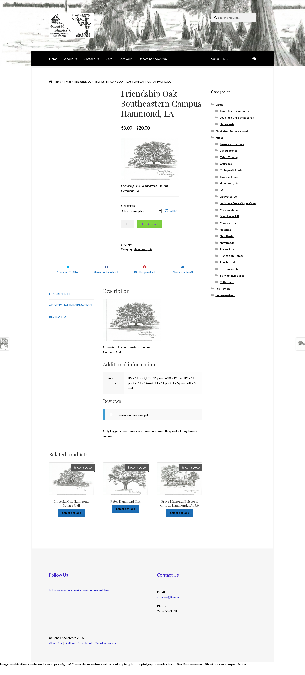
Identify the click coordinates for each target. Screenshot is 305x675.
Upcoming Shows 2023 (153, 58)
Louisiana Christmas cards (237, 117)
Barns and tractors (232, 144)
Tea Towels (222, 288)
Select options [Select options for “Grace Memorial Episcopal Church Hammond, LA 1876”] (179, 520)
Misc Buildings (229, 209)
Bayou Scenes (228, 150)
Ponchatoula (228, 262)
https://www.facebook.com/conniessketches (79, 598)
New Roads (227, 242)
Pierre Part (227, 249)
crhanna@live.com (169, 605)
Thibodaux (227, 282)
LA (221, 190)
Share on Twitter (68, 280)
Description (59, 302)
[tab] (71, 302)
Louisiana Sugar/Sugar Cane (238, 203)
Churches (226, 163)
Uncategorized (225, 295)
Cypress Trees (229, 177)
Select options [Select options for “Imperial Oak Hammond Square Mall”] (71, 520)
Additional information (70, 313)
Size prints (128, 205)
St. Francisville (229, 269)
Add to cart (149, 224)
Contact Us (91, 58)
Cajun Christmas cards (234, 111)
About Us (70, 58)
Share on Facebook (106, 280)
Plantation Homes (232, 255)
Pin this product (144, 280)
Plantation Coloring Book (232, 130)
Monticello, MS (229, 216)
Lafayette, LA (228, 196)
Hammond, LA (82, 81)
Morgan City (228, 222)
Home (53, 58)
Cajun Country (229, 157)
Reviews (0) (58, 325)
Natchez (225, 229)
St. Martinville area (232, 275)
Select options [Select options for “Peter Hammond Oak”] (125, 517)
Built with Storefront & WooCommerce (91, 651)
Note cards (227, 124)
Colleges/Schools (231, 170)
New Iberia (227, 236)
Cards (219, 104)
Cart (109, 58)
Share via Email (183, 280)
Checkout (125, 58)
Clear (173, 210)
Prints (67, 81)
